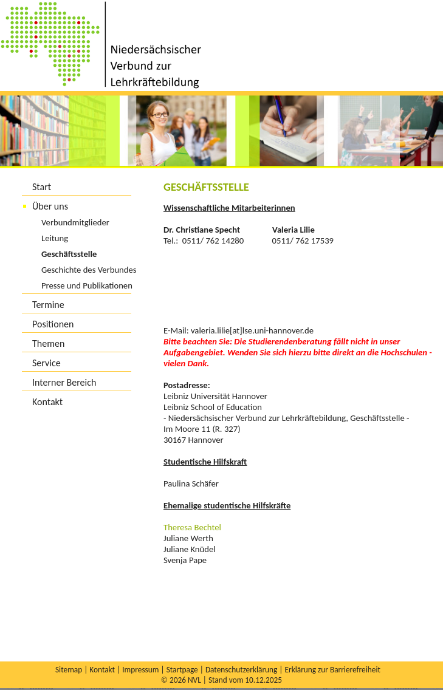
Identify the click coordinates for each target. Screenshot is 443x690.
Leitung (54, 238)
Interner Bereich (64, 382)
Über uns (50, 206)
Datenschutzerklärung (241, 669)
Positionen (53, 324)
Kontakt (47, 402)
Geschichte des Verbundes (89, 269)
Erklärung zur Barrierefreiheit (332, 669)
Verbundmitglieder (75, 222)
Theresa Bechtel (192, 527)
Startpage (182, 669)
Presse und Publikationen (86, 285)
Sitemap (68, 669)
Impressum (140, 669)
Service (46, 363)
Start (41, 187)
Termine (48, 304)
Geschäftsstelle (69, 253)
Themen (48, 343)
